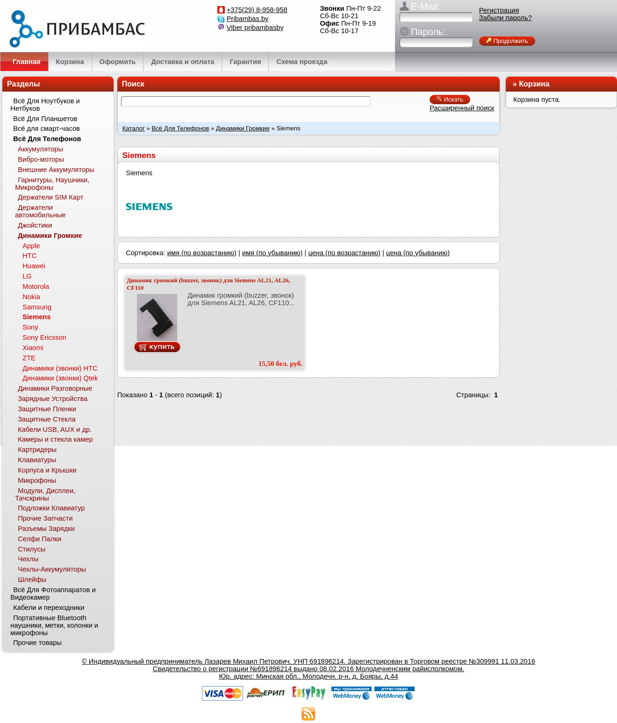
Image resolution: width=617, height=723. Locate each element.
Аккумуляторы (40, 149)
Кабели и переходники (48, 607)
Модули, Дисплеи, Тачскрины (45, 494)
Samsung (36, 307)
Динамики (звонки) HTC (59, 368)
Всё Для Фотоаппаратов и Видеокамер (52, 593)
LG (27, 276)
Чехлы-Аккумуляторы (52, 569)
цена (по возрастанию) (344, 253)
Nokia (31, 297)
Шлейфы (32, 579)
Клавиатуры (37, 460)
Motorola (35, 286)
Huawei (33, 266)
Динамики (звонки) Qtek (60, 378)
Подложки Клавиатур (51, 508)
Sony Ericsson (44, 337)
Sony (30, 327)
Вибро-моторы (41, 159)
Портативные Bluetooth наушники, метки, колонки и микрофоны (54, 625)
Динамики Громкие (243, 128)
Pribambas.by (248, 18)
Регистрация (499, 10)
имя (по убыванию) (272, 253)
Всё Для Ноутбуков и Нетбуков (44, 104)
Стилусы (31, 549)
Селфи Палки (39, 539)
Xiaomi (32, 347)
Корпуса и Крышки (47, 470)
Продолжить (507, 40)
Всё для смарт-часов (46, 128)
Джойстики (35, 225)
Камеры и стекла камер (55, 439)
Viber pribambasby (255, 27)
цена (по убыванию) (418, 253)
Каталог (133, 128)
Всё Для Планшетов (45, 118)
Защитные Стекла (46, 419)
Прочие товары (37, 642)
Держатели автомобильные (40, 211)
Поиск (133, 84)
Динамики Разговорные (55, 388)
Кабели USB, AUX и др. (55, 429)
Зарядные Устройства (52, 398)
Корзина (534, 84)
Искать (450, 99)
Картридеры (37, 449)
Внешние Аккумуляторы (56, 169)
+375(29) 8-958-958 (257, 10)
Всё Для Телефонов (180, 128)
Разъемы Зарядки (46, 528)
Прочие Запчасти (45, 518)
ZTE (29, 358)
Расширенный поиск (462, 108)
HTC (29, 255)
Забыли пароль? (505, 17)
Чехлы (28, 559)
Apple (31, 246)
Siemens (36, 317)
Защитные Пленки (47, 409)
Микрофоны (37, 480)
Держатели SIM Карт (50, 197)
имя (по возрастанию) (202, 253)
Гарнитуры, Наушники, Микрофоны (52, 183)
